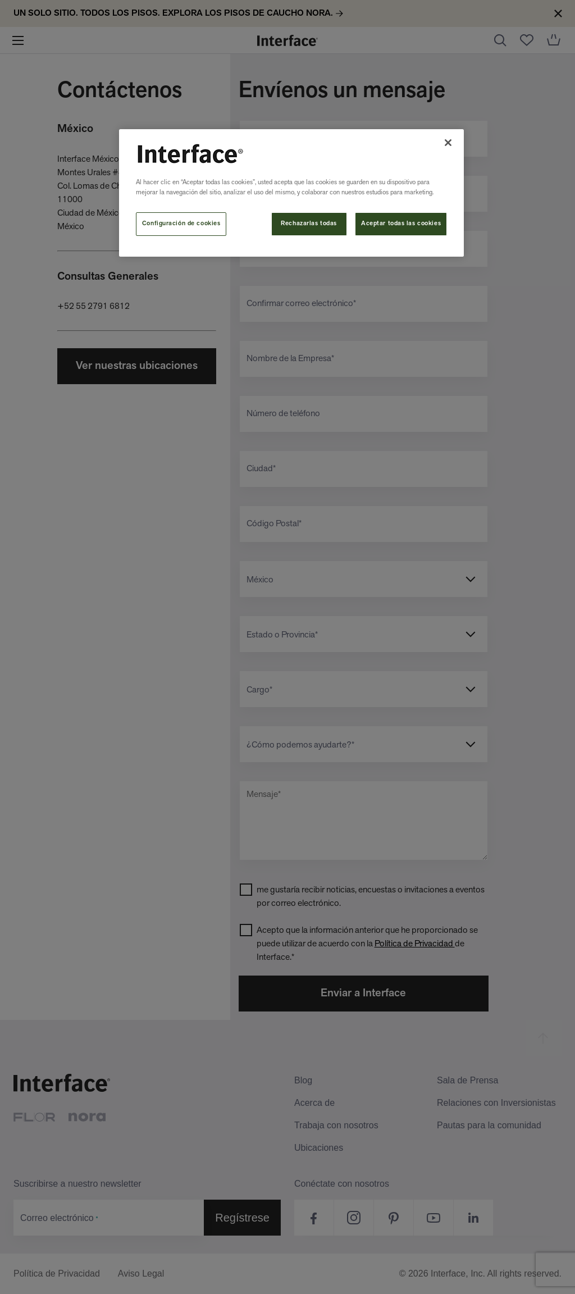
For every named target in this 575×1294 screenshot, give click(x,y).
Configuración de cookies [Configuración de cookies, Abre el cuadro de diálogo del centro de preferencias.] (181, 223)
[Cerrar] (448, 142)
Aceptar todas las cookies (401, 223)
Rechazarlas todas (309, 223)
